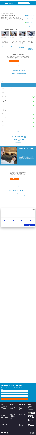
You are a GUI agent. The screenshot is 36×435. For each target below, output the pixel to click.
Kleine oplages (12, 417)
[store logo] (7, 3)
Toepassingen (27, 0)
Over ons (13, 0)
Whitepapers (20, 409)
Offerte (31, 0)
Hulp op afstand (12, 413)
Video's (20, 410)
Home (1, 7)
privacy (33, 433)
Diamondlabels (21, 426)
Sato (19, 423)
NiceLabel (20, 427)
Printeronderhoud (12, 414)
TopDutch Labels (21, 425)
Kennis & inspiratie (18, 0)
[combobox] (24, 3)
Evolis (20, 424)
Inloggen (34, 0)
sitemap (30, 433)
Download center (12, 407)
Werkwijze (11, 408)
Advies (20, 407)
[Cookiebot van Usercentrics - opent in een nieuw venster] (31, 209)
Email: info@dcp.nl (3, 415)
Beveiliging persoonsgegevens (12, 416)
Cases (20, 406)
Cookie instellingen (12, 418)
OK (29, 225)
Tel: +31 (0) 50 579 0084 (4, 410)
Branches (23, 0)
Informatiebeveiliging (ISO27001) (22, 415)
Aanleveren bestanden (13, 409)
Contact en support (12, 406)
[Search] (29, 3)
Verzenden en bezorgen (13, 410)
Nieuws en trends (21, 408)
